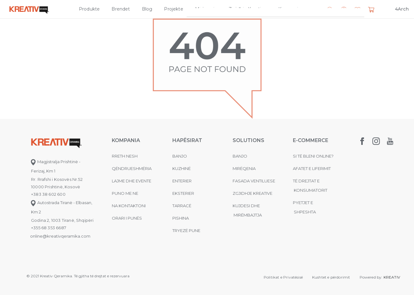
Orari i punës (127, 218)
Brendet (120, 9)
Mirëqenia (206, 9)
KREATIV (392, 277)
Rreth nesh (125, 156)
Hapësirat (187, 140)
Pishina (180, 218)
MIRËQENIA (244, 168)
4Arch (402, 9)
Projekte (173, 9)
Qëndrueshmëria (132, 168)
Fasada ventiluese (254, 180)
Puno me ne (125, 193)
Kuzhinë (181, 168)
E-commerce (310, 140)
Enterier (182, 180)
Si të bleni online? (313, 156)
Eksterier (183, 193)
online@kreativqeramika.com (60, 236)
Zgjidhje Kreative (247, 9)
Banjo (179, 156)
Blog (147, 9)
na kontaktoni (129, 205)
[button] (357, 10)
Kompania (289, 9)
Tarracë (181, 205)
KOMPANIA (126, 140)
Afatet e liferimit (312, 168)
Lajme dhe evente (131, 180)
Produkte (89, 9)
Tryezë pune (186, 230)
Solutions (248, 140)
